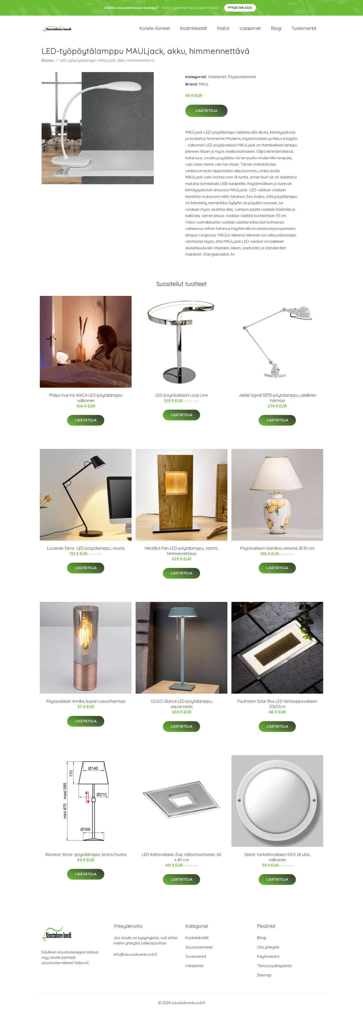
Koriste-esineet (154, 30)
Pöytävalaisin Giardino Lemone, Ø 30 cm (277, 551)
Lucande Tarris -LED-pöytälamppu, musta (86, 551)
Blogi (276, 30)
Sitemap (264, 978)
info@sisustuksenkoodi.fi (135, 958)
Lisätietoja (206, 114)
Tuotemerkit (303, 30)
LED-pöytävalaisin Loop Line (181, 398)
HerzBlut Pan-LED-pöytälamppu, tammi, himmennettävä (181, 554)
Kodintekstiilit (193, 30)
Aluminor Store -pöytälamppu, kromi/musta (85, 857)
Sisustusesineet (199, 950)
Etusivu (48, 63)
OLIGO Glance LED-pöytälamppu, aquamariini (182, 707)
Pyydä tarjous (240, 8)
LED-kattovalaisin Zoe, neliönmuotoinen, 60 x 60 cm (181, 860)
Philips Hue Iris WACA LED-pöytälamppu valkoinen (86, 401)
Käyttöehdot (268, 960)
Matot (223, 30)
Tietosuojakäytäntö (274, 969)
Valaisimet (250, 30)
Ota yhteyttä (268, 950)
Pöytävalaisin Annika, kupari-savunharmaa (85, 704)
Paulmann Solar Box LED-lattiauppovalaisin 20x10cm (277, 707)
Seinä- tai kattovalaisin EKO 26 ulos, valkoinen (277, 860)
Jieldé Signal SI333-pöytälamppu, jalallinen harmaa (277, 401)
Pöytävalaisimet (242, 80)
